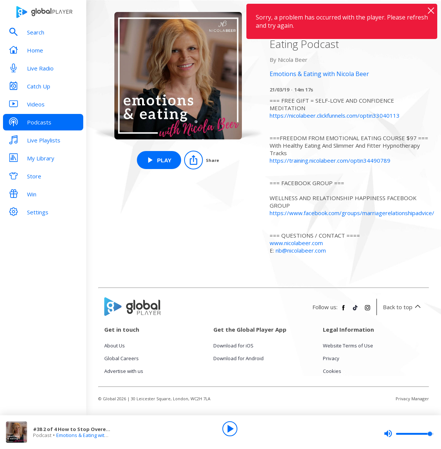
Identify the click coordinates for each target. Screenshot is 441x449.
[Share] (201, 160)
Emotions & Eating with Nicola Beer (95, 435)
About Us (114, 345)
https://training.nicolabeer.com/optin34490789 (330, 160)
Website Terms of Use (348, 345)
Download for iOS (233, 345)
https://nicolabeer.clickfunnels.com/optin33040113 (335, 115)
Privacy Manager (412, 398)
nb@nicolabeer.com (301, 250)
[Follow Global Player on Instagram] (367, 310)
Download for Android (238, 358)
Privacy (331, 358)
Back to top (403, 307)
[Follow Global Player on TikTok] (355, 310)
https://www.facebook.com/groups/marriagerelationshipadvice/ (352, 213)
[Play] (229, 428)
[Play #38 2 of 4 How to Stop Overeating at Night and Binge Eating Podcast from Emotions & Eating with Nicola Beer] (159, 160)
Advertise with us (123, 371)
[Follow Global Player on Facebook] (343, 310)
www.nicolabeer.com (296, 243)
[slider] (408, 434)
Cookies (332, 371)
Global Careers (121, 358)
